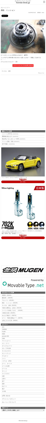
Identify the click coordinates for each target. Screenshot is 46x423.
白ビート (4, 386)
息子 (3, 381)
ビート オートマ (7, 363)
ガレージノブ (4, 7)
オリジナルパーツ (7, 346)
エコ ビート (5, 343)
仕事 (3, 376)
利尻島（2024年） (7, 295)
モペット (4, 371)
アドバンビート (6, 341)
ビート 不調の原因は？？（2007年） (13, 318)
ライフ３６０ (5, 373)
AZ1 (3, 327)
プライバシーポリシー (9, 399)
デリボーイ (5, 356)
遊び (3, 388)
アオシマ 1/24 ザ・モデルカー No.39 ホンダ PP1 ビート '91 (14, 177)
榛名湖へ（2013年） (8, 297)
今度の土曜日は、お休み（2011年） (12, 308)
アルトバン (41, 73)
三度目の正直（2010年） (9, 313)
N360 (3, 334)
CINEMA (4, 329)
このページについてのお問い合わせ (23, 65)
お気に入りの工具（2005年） (10, 320)
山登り (4, 378)
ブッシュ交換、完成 (10, 141)
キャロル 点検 (5, 71)
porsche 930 (5, 336)
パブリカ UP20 (6, 361)
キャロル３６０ (6, 351)
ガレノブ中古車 (6, 348)
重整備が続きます (10, 136)
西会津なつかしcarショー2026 (13, 139)
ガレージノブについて (9, 402)
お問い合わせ (6, 396)
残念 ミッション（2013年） (10, 303)
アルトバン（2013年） (8, 300)
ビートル (4, 368)
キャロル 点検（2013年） (9, 305)
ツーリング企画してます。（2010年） (13, 310)
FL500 (3, 331)
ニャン (4, 358)
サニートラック (6, 353)
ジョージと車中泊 (10, 134)
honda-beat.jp (23, 420)
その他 (4, 391)
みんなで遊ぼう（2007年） (9, 315)
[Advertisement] (23, 90)
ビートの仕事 (5, 366)
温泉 (3, 383)
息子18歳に (8, 144)
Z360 (3, 338)
